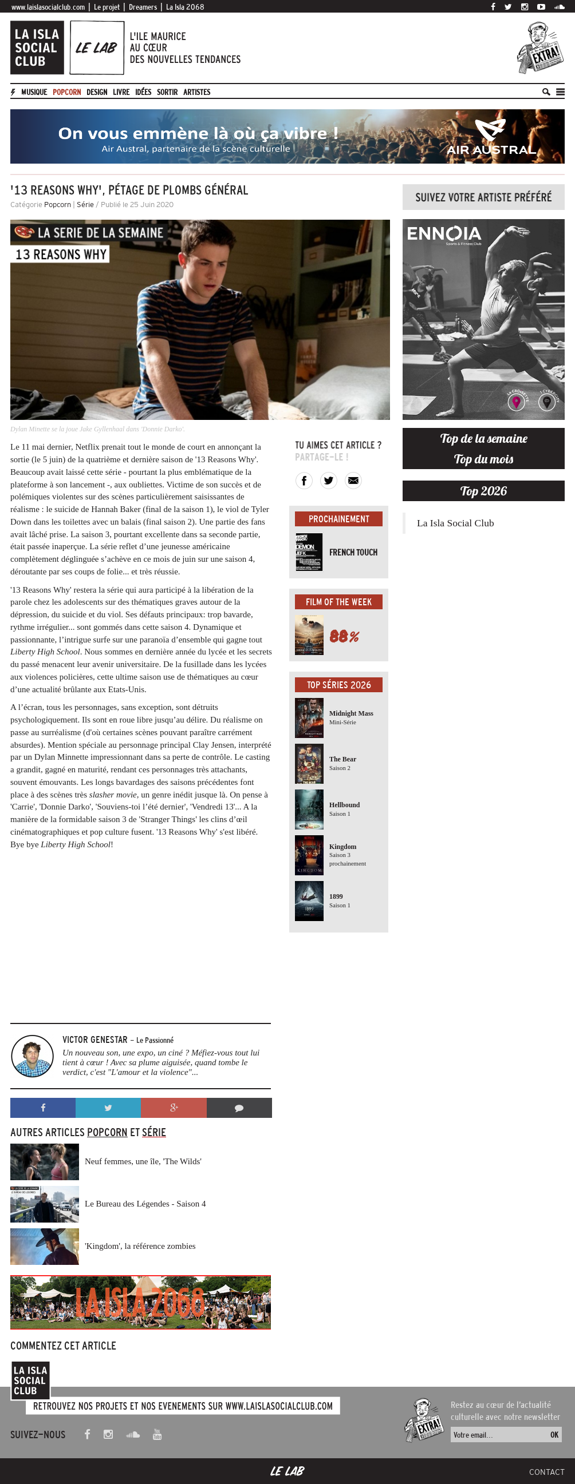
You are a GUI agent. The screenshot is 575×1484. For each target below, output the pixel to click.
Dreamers (143, 6)
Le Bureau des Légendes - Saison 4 (145, 1203)
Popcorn (67, 92)
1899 (336, 896)
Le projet (107, 6)
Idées (143, 92)
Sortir (167, 92)
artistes (196, 92)
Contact (547, 1472)
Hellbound (344, 805)
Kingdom (343, 847)
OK (554, 1434)
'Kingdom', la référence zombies (140, 1246)
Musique (34, 92)
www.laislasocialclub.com (48, 6)
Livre (121, 92)
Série (85, 204)
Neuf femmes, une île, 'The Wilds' (143, 1161)
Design (96, 92)
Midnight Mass (351, 713)
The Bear (342, 759)
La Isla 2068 (185, 6)
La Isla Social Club (455, 523)
